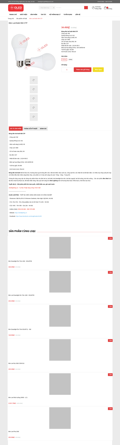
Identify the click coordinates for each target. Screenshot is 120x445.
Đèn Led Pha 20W (13, 431)
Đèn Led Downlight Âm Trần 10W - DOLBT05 (21, 295)
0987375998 (108, 1)
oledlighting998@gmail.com (45, 1)
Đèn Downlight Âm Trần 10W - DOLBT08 (20, 261)
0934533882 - (101, 1)
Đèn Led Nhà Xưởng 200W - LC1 (18, 397)
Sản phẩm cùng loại (22, 231)
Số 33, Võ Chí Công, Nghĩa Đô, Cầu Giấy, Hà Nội (21, 1)
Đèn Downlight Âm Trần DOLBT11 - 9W (19, 329)
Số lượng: (64, 64)
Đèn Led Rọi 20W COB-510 (16, 363)
